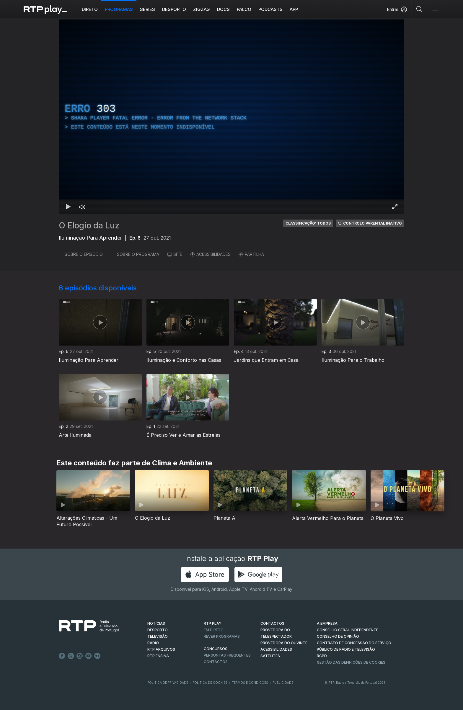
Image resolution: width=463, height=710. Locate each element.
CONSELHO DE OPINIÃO (338, 636)
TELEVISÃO (157, 636)
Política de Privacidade (167, 682)
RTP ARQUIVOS (161, 649)
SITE (174, 254)
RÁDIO (153, 643)
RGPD (322, 656)
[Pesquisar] (419, 9)
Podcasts (270, 9)
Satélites (270, 656)
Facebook (62, 656)
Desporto (174, 9)
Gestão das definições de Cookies (351, 662)
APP (294, 9)
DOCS (223, 9)
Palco (244, 9)
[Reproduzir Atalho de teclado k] (68, 206)
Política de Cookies (210, 682)
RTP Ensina (158, 656)
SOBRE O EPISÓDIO (81, 254)
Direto (90, 9)
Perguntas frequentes (227, 655)
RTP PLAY (212, 623)
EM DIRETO (214, 630)
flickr (97, 656)
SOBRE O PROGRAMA (135, 254)
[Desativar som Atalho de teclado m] (82, 206)
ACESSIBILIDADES (210, 254)
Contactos (216, 662)
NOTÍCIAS (156, 623)
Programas (119, 9)
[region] (231, 116)
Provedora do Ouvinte (283, 643)
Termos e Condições (250, 682)
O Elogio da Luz (89, 225)
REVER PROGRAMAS (222, 636)
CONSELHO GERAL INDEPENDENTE (347, 630)
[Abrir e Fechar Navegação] (434, 9)
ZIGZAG (201, 9)
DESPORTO (157, 630)
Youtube (88, 656)
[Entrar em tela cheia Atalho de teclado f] (395, 206)
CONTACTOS (272, 623)
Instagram (79, 656)
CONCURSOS (215, 649)
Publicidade (283, 682)
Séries (147, 9)
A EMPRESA (327, 623)
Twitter (71, 656)
